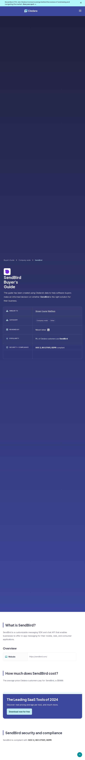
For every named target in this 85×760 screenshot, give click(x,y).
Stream (38, 311)
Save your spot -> (29, 4)
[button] (80, 11)
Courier (45, 311)
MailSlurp (51, 311)
